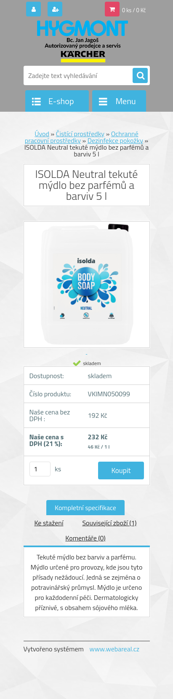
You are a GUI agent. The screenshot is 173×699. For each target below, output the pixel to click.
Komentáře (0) (85, 538)
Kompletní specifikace (85, 508)
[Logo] (81, 41)
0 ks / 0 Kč (134, 10)
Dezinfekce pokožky (115, 140)
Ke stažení (48, 523)
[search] (140, 76)
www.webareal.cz (114, 649)
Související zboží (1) (109, 523)
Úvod (42, 134)
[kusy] (40, 469)
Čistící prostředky (80, 134)
